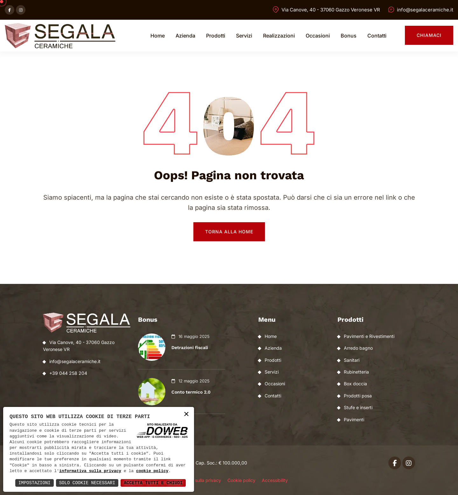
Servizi (244, 35)
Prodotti (215, 35)
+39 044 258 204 (68, 373)
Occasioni (318, 35)
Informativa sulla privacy (195, 480)
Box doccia (355, 383)
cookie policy (152, 471)
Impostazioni (34, 483)
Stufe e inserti (358, 407)
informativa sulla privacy (90, 471)
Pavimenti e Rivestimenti (369, 336)
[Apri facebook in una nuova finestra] (9, 10)
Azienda (185, 35)
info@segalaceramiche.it (425, 10)
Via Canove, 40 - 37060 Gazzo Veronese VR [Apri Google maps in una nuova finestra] (330, 10)
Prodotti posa (358, 395)
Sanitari (351, 360)
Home (157, 35)
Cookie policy (241, 480)
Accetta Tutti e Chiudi (153, 483)
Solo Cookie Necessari (87, 483)
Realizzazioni (279, 35)
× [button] (186, 414)
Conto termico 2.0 (191, 392)
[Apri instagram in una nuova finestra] (20, 10)
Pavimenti (354, 419)
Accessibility (275, 480)
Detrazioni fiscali (189, 347)
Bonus (349, 35)
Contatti (376, 35)
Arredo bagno (358, 348)
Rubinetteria (356, 372)
